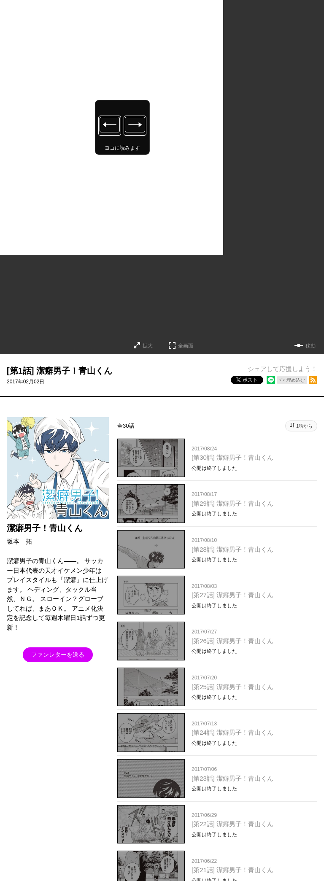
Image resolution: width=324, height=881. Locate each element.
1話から (304, 425)
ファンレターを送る (57, 654)
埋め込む (295, 380)
